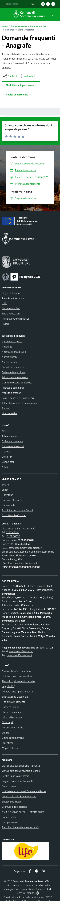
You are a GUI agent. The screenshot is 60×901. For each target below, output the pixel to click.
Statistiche (7, 743)
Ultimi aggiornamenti (13, 738)
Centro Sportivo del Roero (15, 776)
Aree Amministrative (13, 298)
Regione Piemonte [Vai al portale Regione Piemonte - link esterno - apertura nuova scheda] (12, 3)
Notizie (5, 431)
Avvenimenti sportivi (13, 446)
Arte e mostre (9, 436)
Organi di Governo (11, 293)
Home (5, 26)
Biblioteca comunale (12, 441)
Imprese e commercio (13, 388)
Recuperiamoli (9, 822)
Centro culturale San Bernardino (19, 796)
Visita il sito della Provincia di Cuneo (21, 771)
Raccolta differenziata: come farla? (20, 827)
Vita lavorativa (9, 413)
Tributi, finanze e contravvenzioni (19, 403)
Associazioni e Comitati (14, 515)
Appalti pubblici (10, 357)
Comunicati (8, 462)
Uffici (4, 303)
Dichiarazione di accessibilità (17, 676)
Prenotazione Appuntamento (17, 691)
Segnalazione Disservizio (15, 697)
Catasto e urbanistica (13, 367)
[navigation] (6, 14)
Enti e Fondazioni (11, 313)
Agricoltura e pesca (12, 341)
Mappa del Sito (10, 748)
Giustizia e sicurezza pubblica (17, 382)
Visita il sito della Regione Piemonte (21, 766)
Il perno (6, 451)
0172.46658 (13, 536)
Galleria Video (9, 505)
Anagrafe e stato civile (14, 352)
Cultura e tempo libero (13, 372)
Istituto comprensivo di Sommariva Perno (24, 791)
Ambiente (7, 346)
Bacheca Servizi (10, 707)
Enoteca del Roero (11, 801)
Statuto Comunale (11, 712)
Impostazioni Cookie (12, 727)
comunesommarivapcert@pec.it (25, 548)
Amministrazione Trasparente (17, 671)
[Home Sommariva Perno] (28, 14)
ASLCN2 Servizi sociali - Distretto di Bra (23, 812)
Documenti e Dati (38, 26)
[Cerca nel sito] (51, 14)
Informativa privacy (12, 717)
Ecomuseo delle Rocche (14, 807)
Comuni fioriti (9, 817)
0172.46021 (12, 532)
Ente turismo (9, 786)
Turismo (6, 408)
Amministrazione (19, 26)
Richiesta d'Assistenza (13, 702)
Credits (5, 732)
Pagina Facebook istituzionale (17, 781)
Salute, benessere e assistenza (18, 398)
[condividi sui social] (9, 76)
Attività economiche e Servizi (17, 510)
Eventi (5, 484)
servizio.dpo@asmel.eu (21, 651)
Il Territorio (7, 495)
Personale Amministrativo (15, 319)
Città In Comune (25, 893)
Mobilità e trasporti (12, 393)
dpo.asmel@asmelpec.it (19, 655)
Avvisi (5, 467)
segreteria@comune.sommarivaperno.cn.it (31, 551)
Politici (5, 324)
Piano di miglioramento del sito (18, 681)
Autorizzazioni (9, 362)
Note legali (7, 722)
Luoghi (5, 490)
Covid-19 (7, 457)
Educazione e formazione (15, 377)
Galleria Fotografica (12, 500)
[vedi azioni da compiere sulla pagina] (26, 76)
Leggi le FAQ (8, 686)
